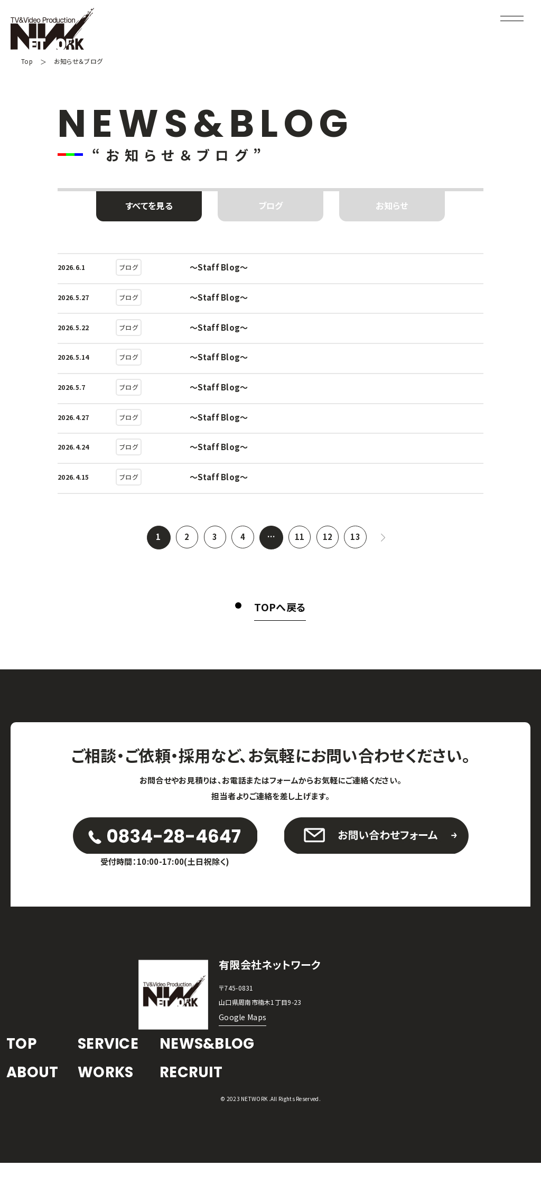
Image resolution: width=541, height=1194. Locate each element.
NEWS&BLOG (212, 1070)
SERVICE (111, 1070)
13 (358, 548)
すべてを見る (149, 206)
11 (300, 548)
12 (329, 548)
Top (27, 61)
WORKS (108, 1102)
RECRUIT (194, 1102)
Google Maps (244, 1042)
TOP (22, 1070)
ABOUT (34, 1102)
